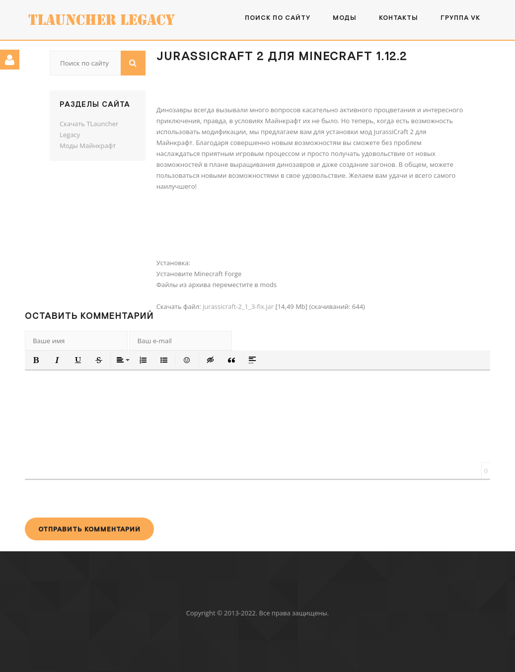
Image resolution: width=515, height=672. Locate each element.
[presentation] (100, 498)
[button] (36, 360)
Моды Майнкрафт (88, 145)
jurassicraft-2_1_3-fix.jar (238, 306)
